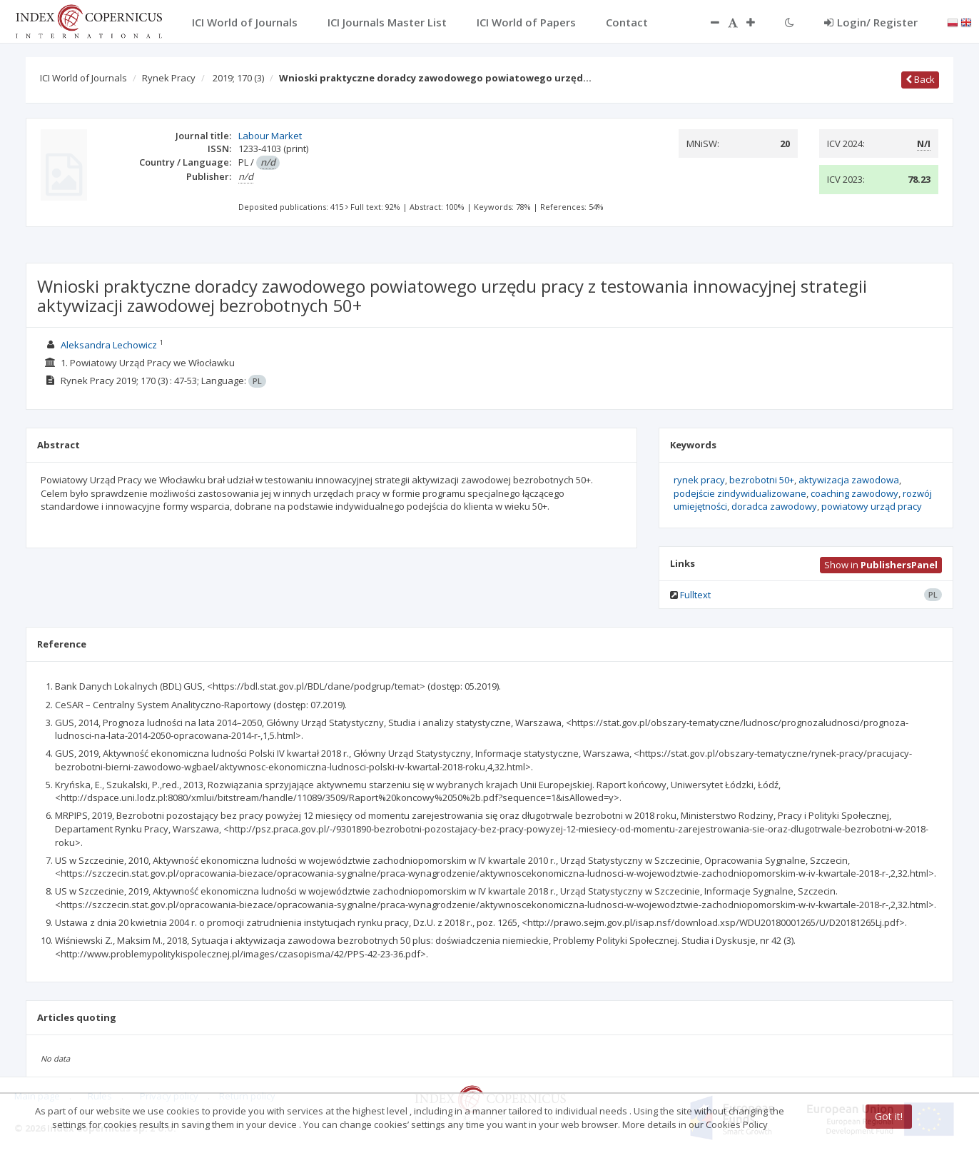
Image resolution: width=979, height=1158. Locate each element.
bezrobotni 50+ (761, 479)
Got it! (889, 1116)
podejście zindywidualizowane (740, 493)
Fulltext (695, 594)
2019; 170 (238, 77)
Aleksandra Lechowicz (109, 344)
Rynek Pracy (169, 77)
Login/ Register (871, 22)
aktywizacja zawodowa (848, 479)
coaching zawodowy (854, 493)
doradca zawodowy (774, 506)
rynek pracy (699, 479)
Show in (881, 564)
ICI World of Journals (83, 77)
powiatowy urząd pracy (871, 506)
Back (920, 79)
